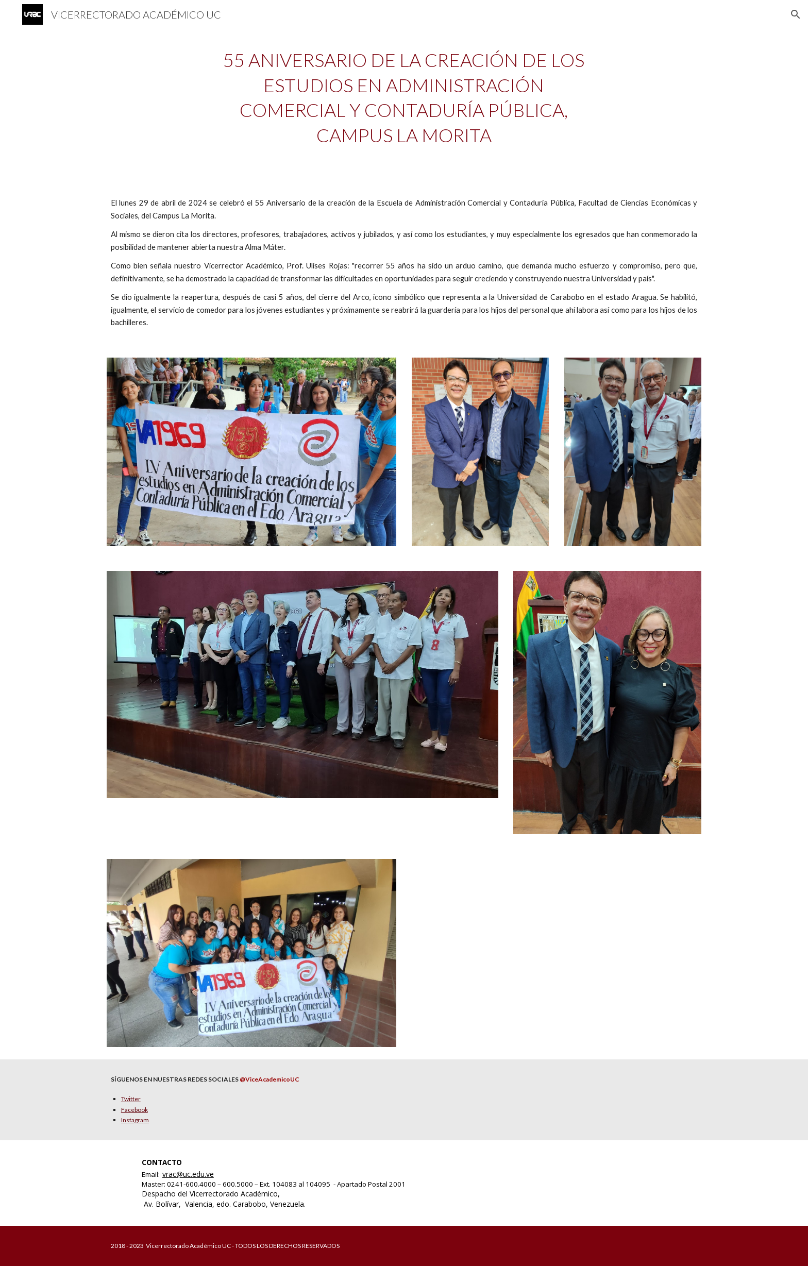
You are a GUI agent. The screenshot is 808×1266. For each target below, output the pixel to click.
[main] (404, 97)
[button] (795, 14)
